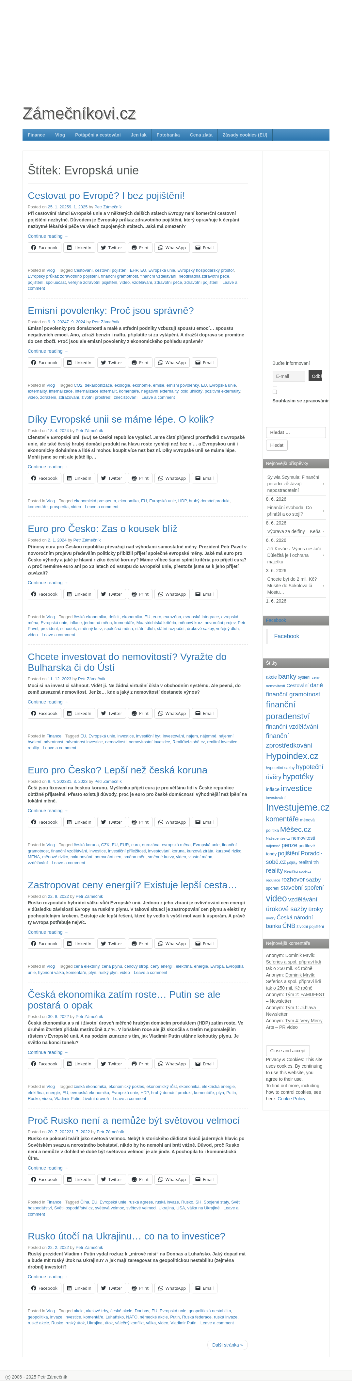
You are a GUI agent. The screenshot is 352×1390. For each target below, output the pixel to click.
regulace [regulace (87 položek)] (273, 880)
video (125, 282)
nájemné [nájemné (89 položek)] (273, 846)
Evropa (217, 966)
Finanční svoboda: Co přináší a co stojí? (289, 511)
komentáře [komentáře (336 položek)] (282, 819)
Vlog (60, 134)
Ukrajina (166, 1207)
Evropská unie (162, 270)
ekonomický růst (161, 1086)
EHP (134, 270)
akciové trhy (97, 1310)
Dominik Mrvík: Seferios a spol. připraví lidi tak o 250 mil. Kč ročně (293, 962)
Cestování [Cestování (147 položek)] (297, 685)
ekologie (122, 385)
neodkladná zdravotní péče (204, 276)
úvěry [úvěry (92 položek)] (271, 918)
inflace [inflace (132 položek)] (273, 789)
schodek (68, 628)
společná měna (118, 628)
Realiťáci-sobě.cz (188, 741)
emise (158, 385)
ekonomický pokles (126, 1086)
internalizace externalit (96, 391)
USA (180, 1207)
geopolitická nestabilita (210, 1310)
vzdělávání (142, 282)
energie (201, 966)
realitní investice (222, 741)
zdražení (48, 397)
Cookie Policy (291, 1098)
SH (198, 1202)
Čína (84, 1202)
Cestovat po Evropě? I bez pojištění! (106, 195)
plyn (92, 972)
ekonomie (142, 385)
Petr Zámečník (108, 206)
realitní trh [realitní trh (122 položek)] (309, 862)
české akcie (121, 1310)
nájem (192, 736)
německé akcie (154, 1317)
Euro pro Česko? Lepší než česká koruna (117, 770)
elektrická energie (218, 1086)
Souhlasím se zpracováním (296, 394)
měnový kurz (190, 622)
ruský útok (75, 1322)
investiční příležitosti (127, 851)
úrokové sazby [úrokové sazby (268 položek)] (286, 909)
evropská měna (176, 844)
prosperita (59, 506)
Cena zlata (201, 134)
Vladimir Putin (67, 1098)
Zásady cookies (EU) (245, 134)
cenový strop (136, 966)
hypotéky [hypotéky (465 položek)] (298, 776)
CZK (105, 844)
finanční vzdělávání (158, 276)
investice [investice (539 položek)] (296, 788)
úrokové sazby (200, 628)
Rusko (34, 1098)
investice (126, 736)
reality (33, 747)
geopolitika (38, 1317)
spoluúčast (56, 282)
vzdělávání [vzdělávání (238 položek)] (302, 899)
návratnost (53, 741)
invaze (56, 1317)
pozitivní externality (222, 391)
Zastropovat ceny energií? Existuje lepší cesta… (132, 885)
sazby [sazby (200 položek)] (313, 879)
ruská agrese (141, 1202)
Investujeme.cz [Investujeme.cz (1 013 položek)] (298, 807)
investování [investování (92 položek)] (276, 797)
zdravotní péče (168, 282)
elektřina (184, 966)
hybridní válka (51, 972)
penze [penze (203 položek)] (289, 845)
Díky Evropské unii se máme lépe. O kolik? (121, 419)
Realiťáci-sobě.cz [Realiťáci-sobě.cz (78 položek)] (297, 871)
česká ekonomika (90, 616)
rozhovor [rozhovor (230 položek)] (293, 879)
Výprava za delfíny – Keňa (294, 531)
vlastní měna (200, 856)
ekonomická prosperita (95, 500)
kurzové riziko (228, 851)
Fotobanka (168, 134)
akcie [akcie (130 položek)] (271, 677)
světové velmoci (141, 1207)
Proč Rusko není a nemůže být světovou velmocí (134, 1120)
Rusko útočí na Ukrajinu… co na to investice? (126, 1236)
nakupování (81, 856)
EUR (124, 844)
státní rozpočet (170, 628)
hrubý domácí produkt (209, 500)
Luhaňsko (114, 1317)
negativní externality (160, 391)
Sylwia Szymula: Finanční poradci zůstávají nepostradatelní (293, 484)
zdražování (68, 397)
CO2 (78, 385)
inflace (76, 622)
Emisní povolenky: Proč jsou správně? (111, 310)
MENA (34, 856)
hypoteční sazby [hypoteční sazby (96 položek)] (280, 768)
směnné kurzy (161, 856)
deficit (114, 616)
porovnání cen (108, 856)
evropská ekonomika (90, 1092)
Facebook (276, 620)
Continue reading (48, 236)
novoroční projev (220, 622)
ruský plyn (108, 972)
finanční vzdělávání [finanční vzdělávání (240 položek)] (292, 726)
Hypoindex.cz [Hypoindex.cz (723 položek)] (292, 756)
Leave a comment (158, 397)
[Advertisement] (176, 45)
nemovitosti (115, 741)
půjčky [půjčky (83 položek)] (292, 863)
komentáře (129, 391)
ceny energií (162, 966)
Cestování (83, 270)
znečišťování (125, 397)
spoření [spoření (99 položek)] (273, 888)
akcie (79, 1310)
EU (143, 270)
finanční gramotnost (119, 276)
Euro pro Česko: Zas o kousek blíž (103, 528)
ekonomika (129, 500)
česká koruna (86, 844)
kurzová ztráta (200, 851)
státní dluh (144, 628)
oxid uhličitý (191, 391)
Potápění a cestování (97, 134)
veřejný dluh (227, 628)
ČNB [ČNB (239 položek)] (289, 925)
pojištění (35, 282)
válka (151, 1322)
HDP (182, 500)
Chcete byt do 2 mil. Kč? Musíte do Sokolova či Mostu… (292, 585)
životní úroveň (96, 1098)
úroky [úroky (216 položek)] (316, 909)
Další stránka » (227, 1345)
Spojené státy (216, 1202)
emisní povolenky (183, 385)
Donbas (142, 1310)
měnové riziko (55, 856)
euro (157, 616)
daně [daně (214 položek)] (316, 685)
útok (109, 1322)
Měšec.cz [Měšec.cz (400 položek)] (295, 829)
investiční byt (148, 736)
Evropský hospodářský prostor (205, 270)
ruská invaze (167, 1202)
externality (37, 391)
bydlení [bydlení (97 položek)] (304, 677)
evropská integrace (201, 616)
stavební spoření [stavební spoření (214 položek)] (302, 887)
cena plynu (112, 966)
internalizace (60, 391)
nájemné (208, 736)
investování (173, 736)
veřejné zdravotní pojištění (92, 282)
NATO (131, 1317)
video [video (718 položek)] (276, 898)
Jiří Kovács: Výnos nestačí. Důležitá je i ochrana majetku (294, 555)
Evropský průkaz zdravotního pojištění (63, 276)
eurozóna (172, 616)
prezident (49, 628)
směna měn (134, 856)
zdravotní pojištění (201, 282)
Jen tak (139, 134)
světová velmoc (109, 1207)
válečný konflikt (129, 1322)
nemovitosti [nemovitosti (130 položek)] (303, 838)
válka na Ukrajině (203, 1207)
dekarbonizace (98, 385)
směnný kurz (90, 628)
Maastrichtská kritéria (156, 622)
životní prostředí (97, 397)
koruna (178, 851)
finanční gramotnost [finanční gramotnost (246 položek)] (293, 694)
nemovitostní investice (149, 741)
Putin (231, 1092)
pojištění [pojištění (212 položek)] (289, 853)
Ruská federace (197, 1317)
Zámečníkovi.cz (79, 113)
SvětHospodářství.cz (73, 1207)
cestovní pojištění (111, 270)
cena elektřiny (86, 966)
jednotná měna (98, 622)
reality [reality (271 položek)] (274, 870)
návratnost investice (84, 741)
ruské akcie (38, 1322)
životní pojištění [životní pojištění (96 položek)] (310, 926)
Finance (36, 134)
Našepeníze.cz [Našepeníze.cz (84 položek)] (278, 838)
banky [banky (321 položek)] (287, 676)
